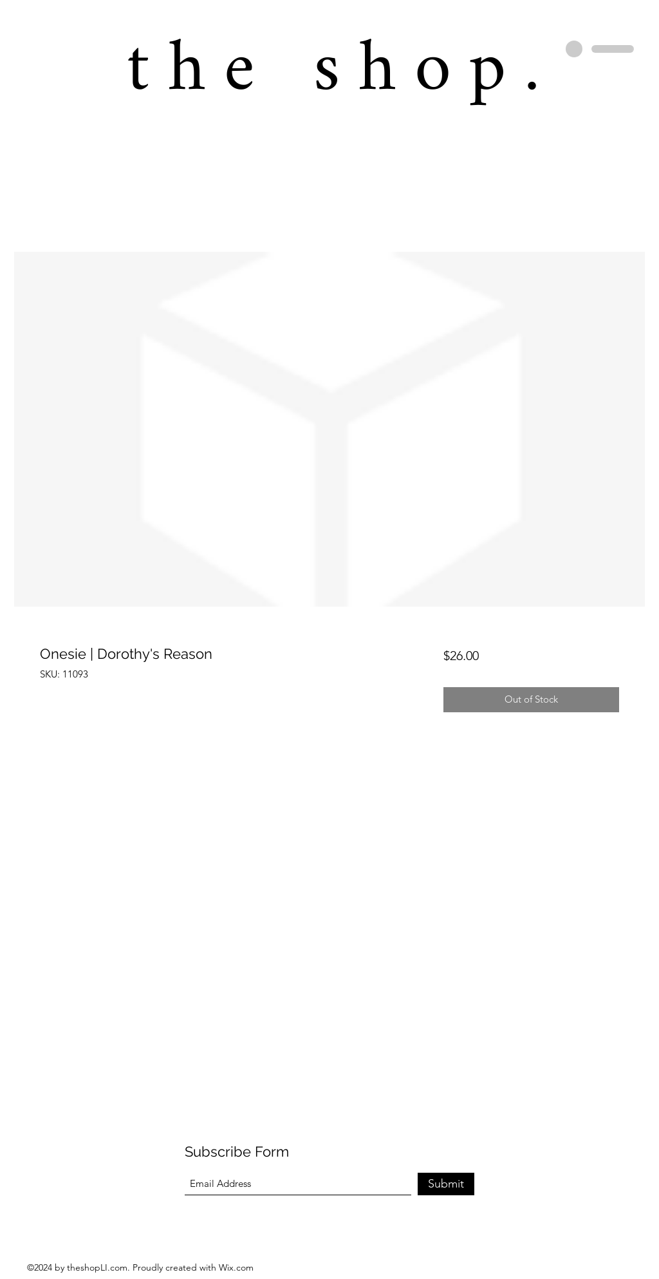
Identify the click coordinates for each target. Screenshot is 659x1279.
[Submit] (446, 1184)
